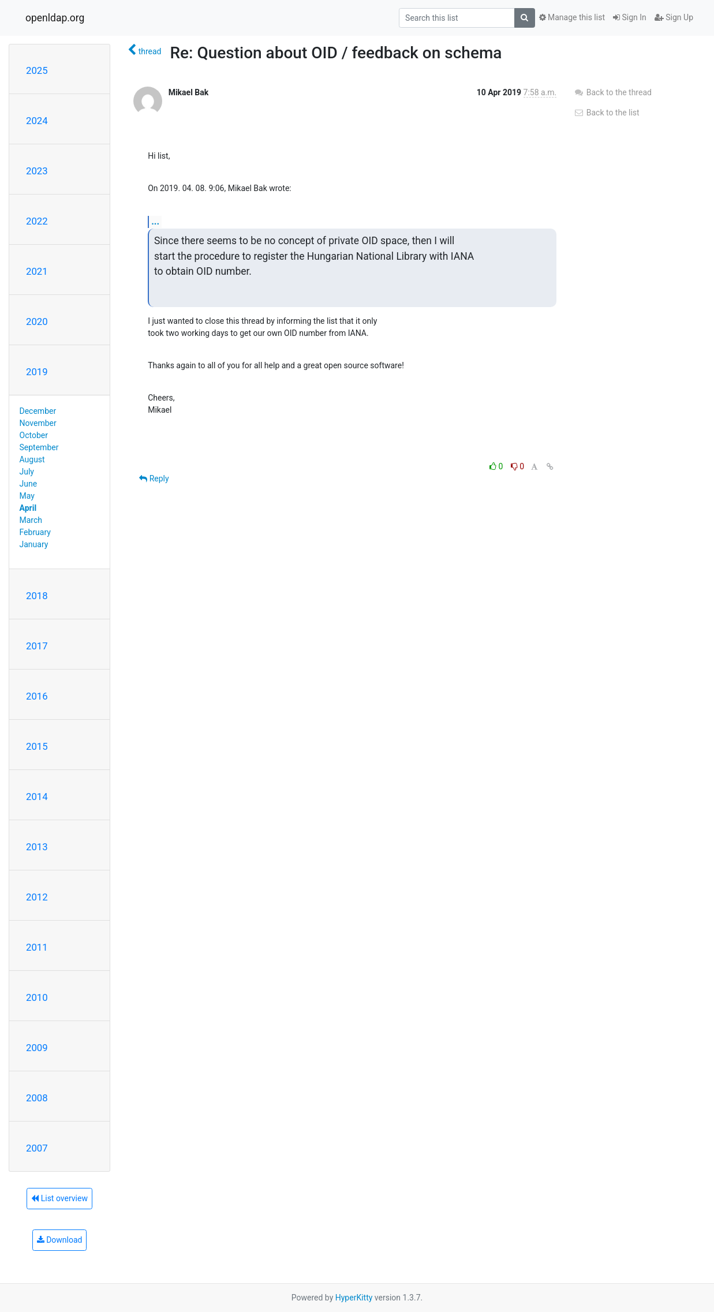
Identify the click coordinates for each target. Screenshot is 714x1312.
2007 (37, 1148)
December (38, 411)
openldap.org (54, 18)
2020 (37, 321)
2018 (37, 595)
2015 (37, 746)
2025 (37, 70)
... (155, 221)
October (34, 435)
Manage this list (572, 17)
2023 (37, 171)
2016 (37, 696)
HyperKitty (354, 1297)
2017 (37, 646)
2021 (37, 271)
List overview (59, 1198)
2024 (37, 120)
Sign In (629, 17)
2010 (37, 997)
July (27, 471)
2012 (37, 897)
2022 (37, 221)
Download (60, 1239)
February (35, 532)
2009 (37, 1047)
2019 (37, 371)
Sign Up (674, 17)
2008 (37, 1098)
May (27, 495)
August (32, 459)
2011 (37, 947)
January (34, 544)
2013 (37, 847)
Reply (154, 478)
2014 (37, 796)
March (31, 520)
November (38, 423)
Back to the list (606, 112)
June (29, 483)
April (28, 508)
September (39, 447)
